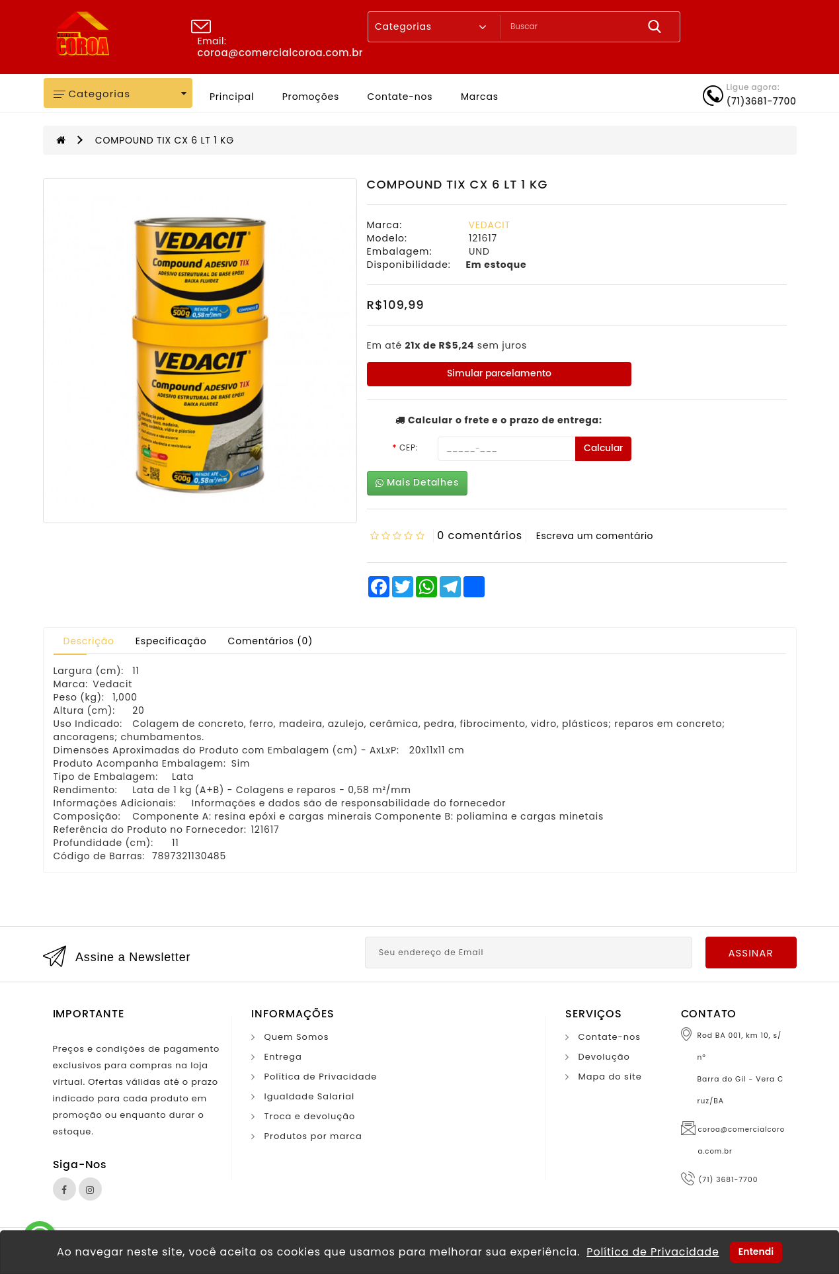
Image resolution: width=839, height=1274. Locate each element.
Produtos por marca (313, 1136)
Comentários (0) (270, 641)
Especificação (171, 641)
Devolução (604, 1056)
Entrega (283, 1056)
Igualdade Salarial (309, 1096)
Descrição (88, 641)
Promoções (310, 96)
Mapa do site (610, 1076)
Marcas (480, 96)
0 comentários (479, 535)
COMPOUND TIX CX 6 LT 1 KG (164, 140)
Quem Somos (296, 1037)
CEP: (408, 447)
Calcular (603, 448)
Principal (232, 96)
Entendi (756, 1251)
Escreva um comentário (594, 535)
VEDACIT (489, 225)
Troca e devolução (310, 1116)
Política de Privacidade (321, 1076)
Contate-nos (400, 96)
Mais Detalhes (417, 482)
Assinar (750, 953)
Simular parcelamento (499, 373)
